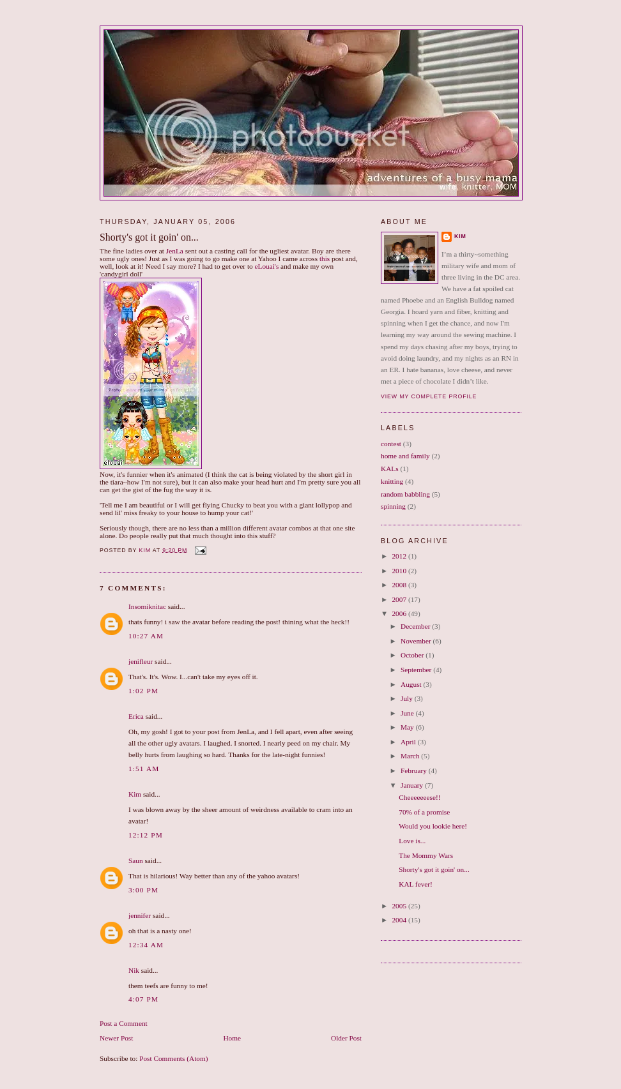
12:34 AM (146, 945)
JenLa (174, 251)
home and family (405, 456)
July (408, 698)
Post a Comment (124, 1023)
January (413, 785)
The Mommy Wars (426, 855)
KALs (390, 468)
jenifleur (140, 661)
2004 (400, 920)
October (413, 655)
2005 (400, 906)
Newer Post (116, 1038)
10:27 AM (146, 636)
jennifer (139, 915)
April (409, 742)
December (416, 626)
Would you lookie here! (433, 826)
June (408, 713)
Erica (136, 716)
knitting (392, 481)
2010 (400, 571)
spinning (393, 506)
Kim (134, 794)
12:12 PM (145, 835)
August (412, 684)
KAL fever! (416, 884)
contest (391, 443)
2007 (400, 599)
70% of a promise (424, 812)
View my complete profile (429, 396)
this (324, 258)
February (415, 770)
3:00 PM (143, 890)
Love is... (412, 841)
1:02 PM (143, 691)
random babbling (405, 494)
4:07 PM (143, 999)
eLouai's (267, 266)
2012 (400, 556)
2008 (400, 585)
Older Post (346, 1038)
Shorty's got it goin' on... (434, 869)
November (417, 641)
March (411, 756)
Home (232, 1038)
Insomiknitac (147, 606)
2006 (400, 613)
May (408, 727)
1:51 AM (143, 768)
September (417, 669)
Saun (135, 860)
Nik (133, 970)
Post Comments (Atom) (173, 1058)
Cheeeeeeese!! (419, 797)
